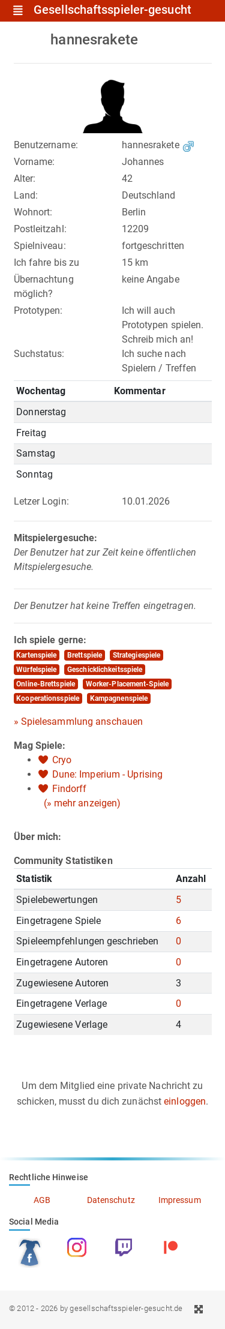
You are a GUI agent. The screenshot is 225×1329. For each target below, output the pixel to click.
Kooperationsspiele (47, 698)
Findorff (69, 788)
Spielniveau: (40, 245)
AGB (42, 1200)
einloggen (185, 1101)
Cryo (61, 760)
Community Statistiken (63, 860)
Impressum (179, 1200)
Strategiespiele (137, 655)
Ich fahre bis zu (47, 262)
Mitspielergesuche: (56, 538)
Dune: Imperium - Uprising (107, 774)
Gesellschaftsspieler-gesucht (112, 10)
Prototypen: (38, 310)
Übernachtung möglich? (44, 286)
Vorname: (34, 161)
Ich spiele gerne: (50, 640)
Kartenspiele (36, 655)
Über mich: (38, 836)
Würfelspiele (36, 669)
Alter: (25, 178)
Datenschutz (111, 1200)
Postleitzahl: (40, 229)
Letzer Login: (41, 501)
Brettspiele (84, 655)
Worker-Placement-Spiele (127, 684)
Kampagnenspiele (119, 698)
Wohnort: (33, 212)
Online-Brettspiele (45, 684)
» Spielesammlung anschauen (78, 721)
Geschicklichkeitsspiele (104, 669)
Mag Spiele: (40, 745)
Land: (26, 195)
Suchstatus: (39, 353)
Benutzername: (46, 145)
